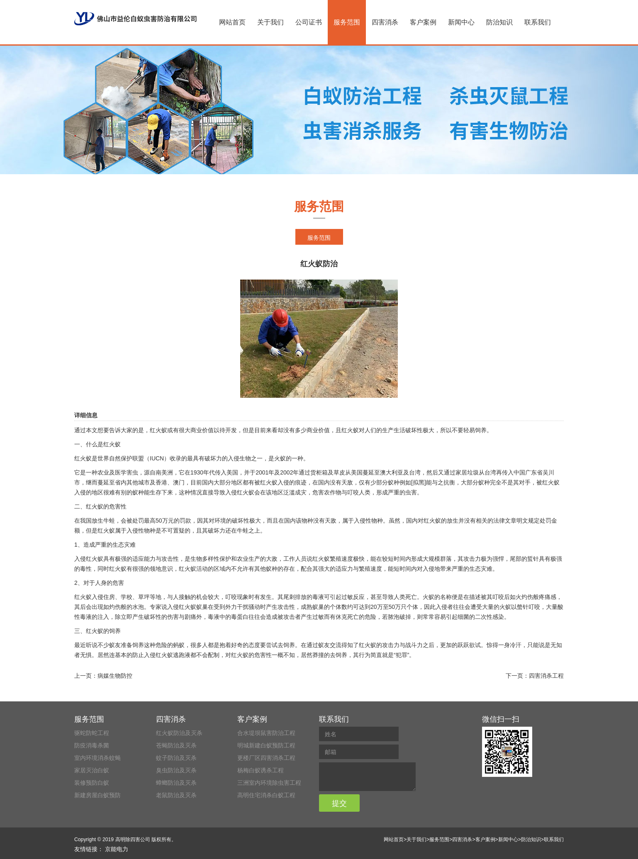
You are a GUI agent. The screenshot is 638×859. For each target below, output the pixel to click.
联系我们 (537, 22)
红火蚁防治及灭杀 (179, 733)
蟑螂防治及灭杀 (176, 782)
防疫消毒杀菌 (91, 745)
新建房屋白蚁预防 (97, 795)
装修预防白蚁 (91, 782)
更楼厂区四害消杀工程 (266, 757)
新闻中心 (461, 22)
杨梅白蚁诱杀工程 (260, 770)
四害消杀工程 (546, 675)
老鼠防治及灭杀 (176, 795)
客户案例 (423, 22)
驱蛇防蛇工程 (91, 733)
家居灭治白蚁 (91, 770)
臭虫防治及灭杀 (176, 770)
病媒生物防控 (114, 675)
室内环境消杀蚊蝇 (97, 757)
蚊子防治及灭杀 (176, 757)
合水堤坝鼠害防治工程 (266, 733)
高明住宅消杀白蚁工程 (266, 795)
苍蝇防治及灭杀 (176, 745)
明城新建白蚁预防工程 (266, 745)
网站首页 (232, 22)
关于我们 (270, 22)
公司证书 (308, 22)
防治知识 (499, 22)
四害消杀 (385, 22)
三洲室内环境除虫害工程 (269, 782)
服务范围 (347, 22)
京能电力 (116, 849)
